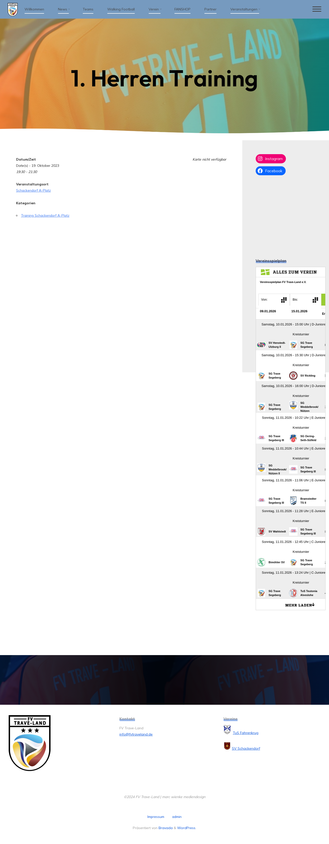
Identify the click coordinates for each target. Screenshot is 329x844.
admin (177, 816)
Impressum (155, 816)
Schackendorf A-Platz (34, 190)
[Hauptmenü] (315, 9)
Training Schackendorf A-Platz (46, 215)
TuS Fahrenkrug (245, 733)
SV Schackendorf (246, 748)
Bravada (165, 827)
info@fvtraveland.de (136, 734)
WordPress (186, 827)
